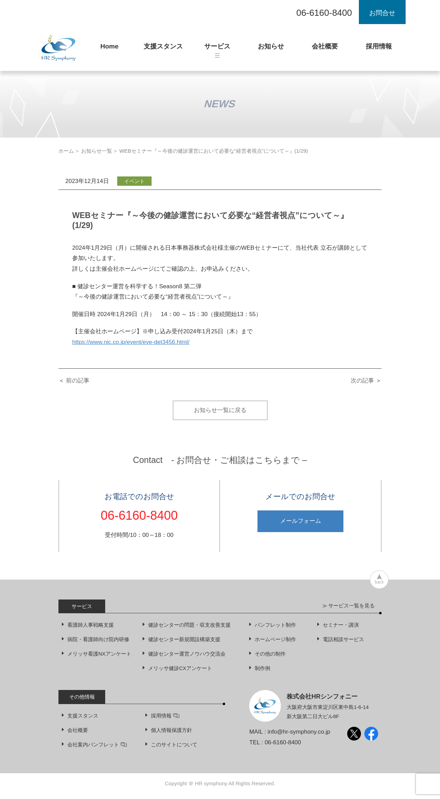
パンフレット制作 (275, 625)
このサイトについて (174, 744)
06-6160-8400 (324, 13)
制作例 (262, 668)
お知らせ (271, 49)
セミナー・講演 (341, 625)
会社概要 (325, 49)
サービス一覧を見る (351, 605)
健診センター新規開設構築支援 (184, 639)
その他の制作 (270, 654)
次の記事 (362, 380)
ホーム (66, 151)
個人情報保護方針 (171, 730)
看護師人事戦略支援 (90, 625)
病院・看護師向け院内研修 (98, 639)
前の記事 (77, 380)
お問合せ (382, 13)
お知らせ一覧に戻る (220, 410)
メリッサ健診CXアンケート (180, 668)
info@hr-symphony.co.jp (298, 731)
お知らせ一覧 (96, 151)
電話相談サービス (343, 639)
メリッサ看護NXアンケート (99, 654)
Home (109, 49)
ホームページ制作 (275, 639)
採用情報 (379, 49)
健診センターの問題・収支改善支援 (189, 625)
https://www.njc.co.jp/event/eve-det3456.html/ (130, 342)
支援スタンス (163, 49)
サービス (217, 50)
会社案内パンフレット (97, 744)
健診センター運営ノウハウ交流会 (187, 654)
